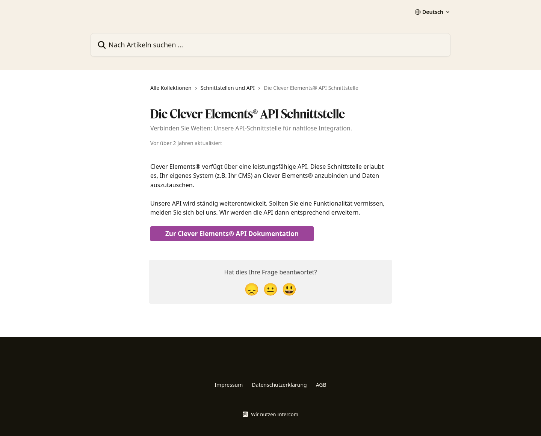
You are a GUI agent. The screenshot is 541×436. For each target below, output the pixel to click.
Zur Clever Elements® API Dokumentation (232, 233)
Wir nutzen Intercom (274, 414)
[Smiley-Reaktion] (289, 289)
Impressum (229, 384)
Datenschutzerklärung (279, 384)
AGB (321, 384)
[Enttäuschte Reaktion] (251, 289)
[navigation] (254, 91)
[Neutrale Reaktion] (270, 289)
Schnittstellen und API (228, 87)
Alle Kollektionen (171, 87)
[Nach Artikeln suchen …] (270, 45)
